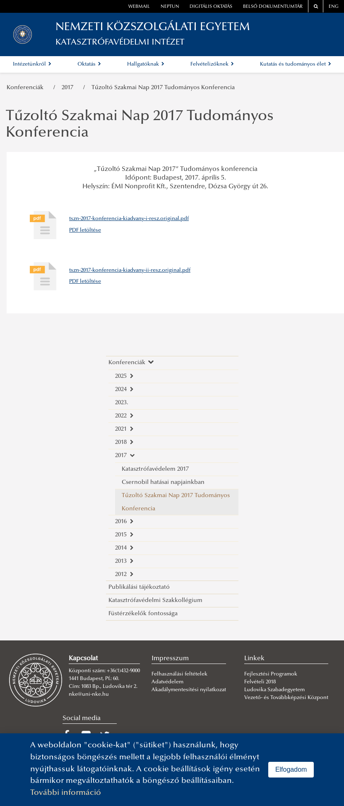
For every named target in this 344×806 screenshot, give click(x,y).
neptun (170, 7)
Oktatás (89, 64)
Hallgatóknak (145, 64)
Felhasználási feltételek (179, 674)
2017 (69, 88)
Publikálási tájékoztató (139, 587)
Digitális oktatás (211, 7)
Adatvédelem (167, 682)
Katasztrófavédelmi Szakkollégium (155, 600)
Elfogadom (291, 769)
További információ (65, 793)
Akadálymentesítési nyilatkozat (189, 689)
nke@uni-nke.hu (89, 694)
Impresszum (170, 658)
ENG (334, 7)
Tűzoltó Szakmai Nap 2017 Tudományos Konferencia (163, 88)
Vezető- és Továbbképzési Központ (286, 697)
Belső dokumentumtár (273, 7)
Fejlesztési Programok (270, 674)
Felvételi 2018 (260, 682)
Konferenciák (27, 88)
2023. (121, 403)
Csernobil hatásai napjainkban (163, 482)
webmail (139, 7)
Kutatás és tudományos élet (295, 64)
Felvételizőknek (212, 64)
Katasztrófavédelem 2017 (155, 469)
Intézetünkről (32, 64)
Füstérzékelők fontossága (143, 614)
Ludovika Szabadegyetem (274, 689)
